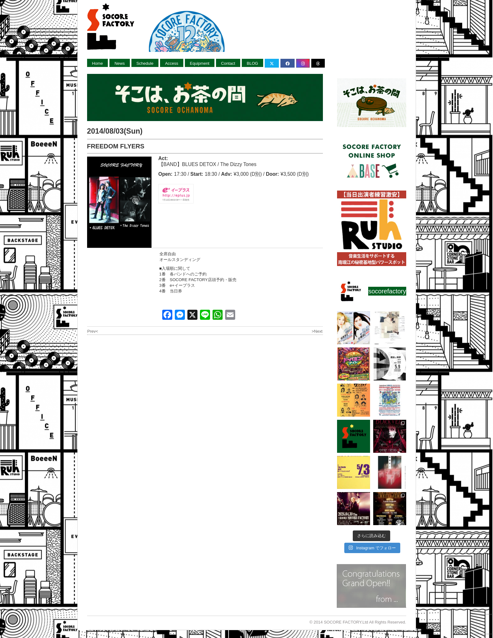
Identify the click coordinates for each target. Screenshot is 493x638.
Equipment (199, 63)
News (119, 63)
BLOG (252, 63)
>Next (317, 331)
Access (171, 63)
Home (97, 63)
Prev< (92, 331)
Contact (228, 63)
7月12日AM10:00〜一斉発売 (176, 200)
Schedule (144, 63)
